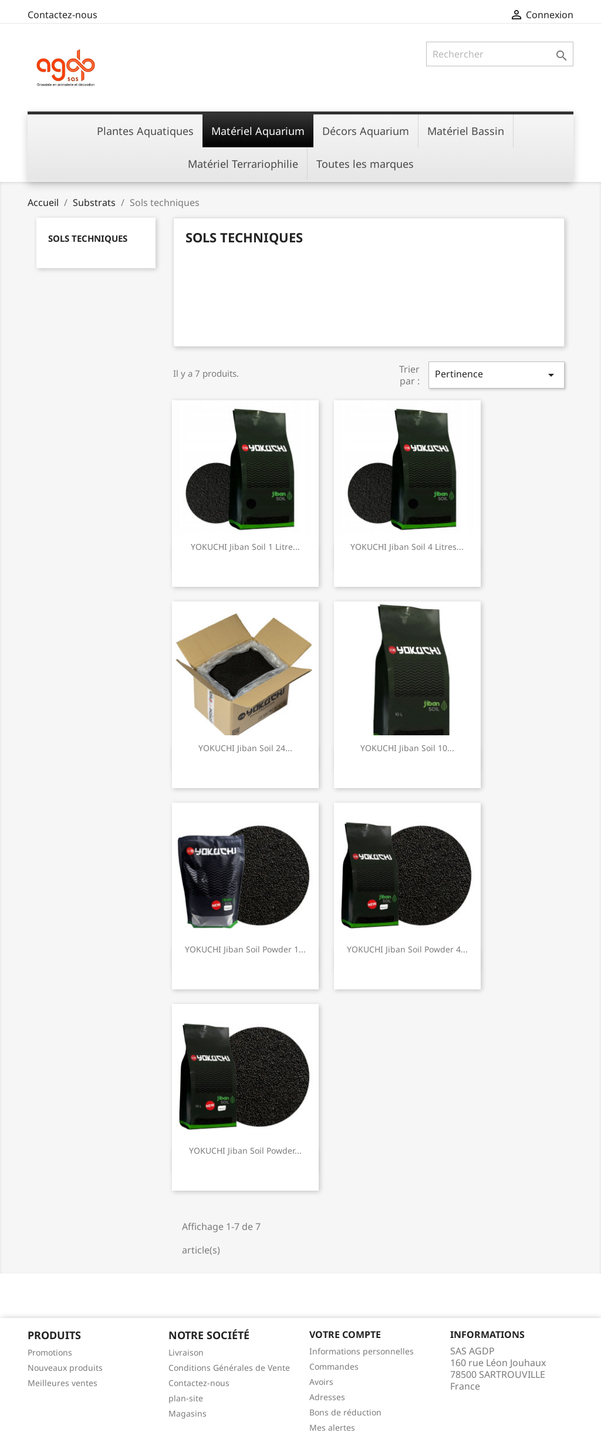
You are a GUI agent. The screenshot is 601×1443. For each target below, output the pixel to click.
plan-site (185, 1398)
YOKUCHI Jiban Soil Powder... (245, 1150)
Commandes (334, 1366)
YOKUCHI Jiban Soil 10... (407, 747)
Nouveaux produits (65, 1367)
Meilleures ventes (62, 1382)
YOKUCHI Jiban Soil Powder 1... (245, 949)
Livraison (186, 1352)
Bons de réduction (345, 1412)
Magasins (187, 1413)
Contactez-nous (62, 14)
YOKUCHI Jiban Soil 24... (245, 747)
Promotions (50, 1352)
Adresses (327, 1397)
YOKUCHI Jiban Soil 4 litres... (407, 546)
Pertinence (496, 374)
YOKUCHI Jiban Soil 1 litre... (245, 546)
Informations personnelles (361, 1351)
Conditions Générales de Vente (229, 1367)
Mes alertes (332, 1427)
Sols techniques (87, 238)
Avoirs (321, 1381)
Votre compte (345, 1334)
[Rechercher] (499, 54)
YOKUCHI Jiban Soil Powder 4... (407, 949)
